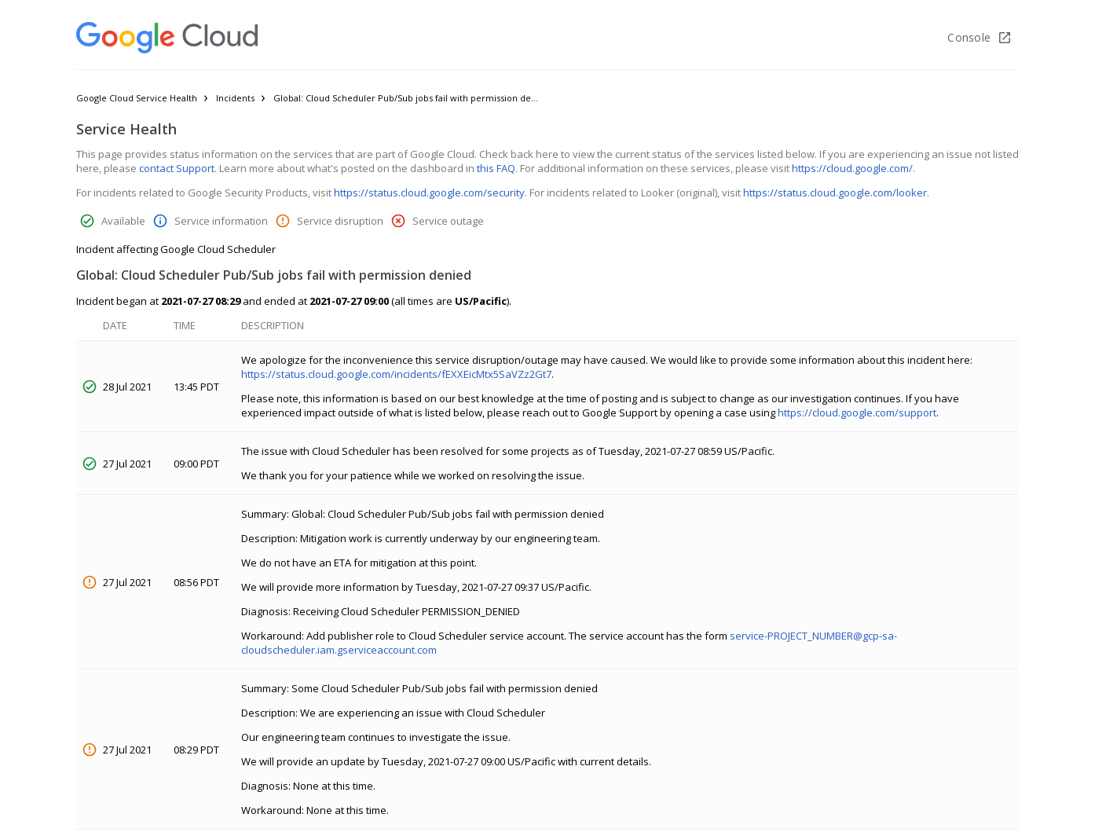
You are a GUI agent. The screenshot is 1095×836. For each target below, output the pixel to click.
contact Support (176, 168)
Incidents (235, 98)
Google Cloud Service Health (136, 98)
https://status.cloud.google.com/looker (835, 192)
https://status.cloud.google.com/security (429, 192)
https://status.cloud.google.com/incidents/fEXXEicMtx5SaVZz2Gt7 (396, 374)
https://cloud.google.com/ (852, 168)
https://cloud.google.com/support (857, 412)
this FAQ (496, 168)
